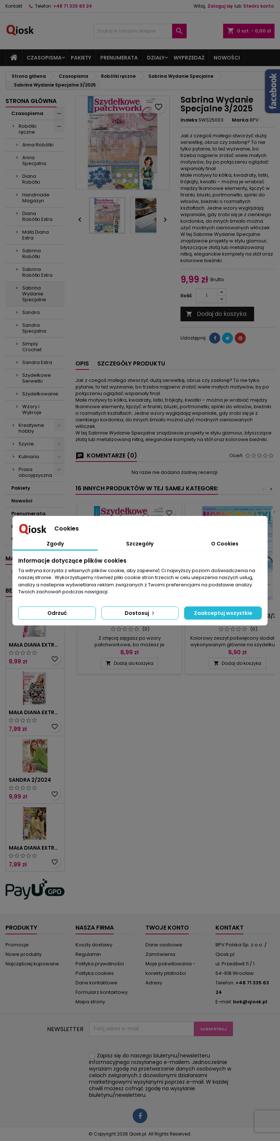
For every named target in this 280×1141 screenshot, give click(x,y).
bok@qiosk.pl (250, 1001)
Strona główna (31, 101)
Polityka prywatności (99, 963)
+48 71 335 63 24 (72, 6)
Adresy (153, 982)
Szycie (26, 443)
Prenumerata (119, 57)
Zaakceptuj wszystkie (223, 613)
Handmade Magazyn (36, 197)
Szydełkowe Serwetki (36, 378)
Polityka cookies (94, 973)
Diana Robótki (31, 179)
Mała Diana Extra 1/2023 (35, 848)
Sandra (31, 312)
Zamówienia (160, 954)
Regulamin (88, 954)
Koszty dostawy (93, 944)
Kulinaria (29, 456)
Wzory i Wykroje (32, 409)
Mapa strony (90, 1001)
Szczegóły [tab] (139, 543)
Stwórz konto (258, 6)
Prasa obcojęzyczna (35, 472)
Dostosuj (140, 613)
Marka (240, 120)
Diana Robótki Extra (37, 216)
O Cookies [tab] (224, 543)
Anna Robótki (38, 144)
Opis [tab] (82, 363)
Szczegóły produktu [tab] (131, 363)
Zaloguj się (220, 6)
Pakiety (81, 57)
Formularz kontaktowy (101, 992)
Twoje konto (167, 927)
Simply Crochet (32, 346)
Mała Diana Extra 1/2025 (35, 712)
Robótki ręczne (27, 129)
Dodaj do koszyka (216, 314)
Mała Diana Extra (35, 235)
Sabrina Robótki (31, 253)
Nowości (227, 57)
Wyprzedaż (189, 57)
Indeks (188, 120)
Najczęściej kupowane (32, 963)
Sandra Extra (37, 362)
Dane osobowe (163, 944)
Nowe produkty (23, 954)
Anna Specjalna (34, 160)
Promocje (17, 944)
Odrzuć (57, 613)
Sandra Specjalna (34, 328)
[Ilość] (207, 295)
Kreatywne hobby (31, 428)
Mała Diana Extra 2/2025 (35, 645)
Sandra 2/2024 (30, 780)
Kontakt (13, 6)
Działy (155, 57)
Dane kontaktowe (96, 982)
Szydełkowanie (40, 393)
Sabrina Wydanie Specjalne (34, 293)
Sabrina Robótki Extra (37, 272)
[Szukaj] (140, 31)
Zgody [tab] (55, 543)
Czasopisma (44, 57)
